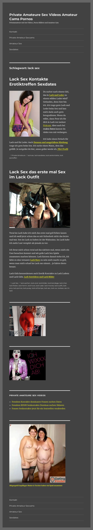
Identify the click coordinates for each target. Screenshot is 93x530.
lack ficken (13, 286)
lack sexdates (40, 155)
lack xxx (54, 288)
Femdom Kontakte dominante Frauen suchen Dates (37, 402)
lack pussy (27, 288)
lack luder (40, 286)
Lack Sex (15, 283)
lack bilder (43, 283)
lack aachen (25, 283)
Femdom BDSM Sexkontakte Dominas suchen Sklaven (38, 405)
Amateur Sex (15, 43)
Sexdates (13, 49)
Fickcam (47, 125)
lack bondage (53, 283)
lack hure (31, 286)
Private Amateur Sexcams (21, 38)
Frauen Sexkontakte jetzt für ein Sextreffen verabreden (38, 408)
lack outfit (58, 286)
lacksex (61, 288)
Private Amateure (18, 155)
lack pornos (17, 288)
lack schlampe (37, 288)
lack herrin (23, 286)
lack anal (34, 283)
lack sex (31, 155)
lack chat (63, 283)
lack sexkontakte (52, 155)
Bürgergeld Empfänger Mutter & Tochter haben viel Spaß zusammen (35, 486)
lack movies (49, 286)
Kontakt (13, 32)
